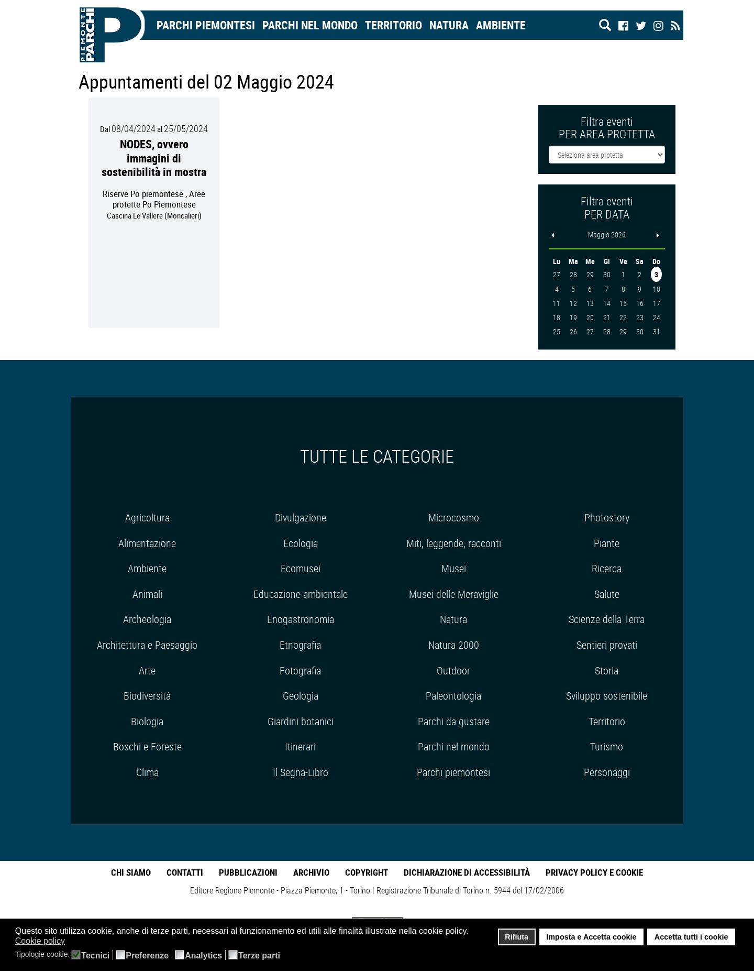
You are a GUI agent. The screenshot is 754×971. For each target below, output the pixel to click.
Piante (606, 543)
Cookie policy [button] (40, 940)
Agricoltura (147, 517)
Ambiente (501, 24)
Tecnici (95, 956)
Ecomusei (300, 568)
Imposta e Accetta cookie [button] (591, 937)
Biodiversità (147, 696)
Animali (147, 594)
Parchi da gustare (454, 721)
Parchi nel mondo (310, 24)
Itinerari (300, 746)
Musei (453, 568)
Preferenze (147, 956)
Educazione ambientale (300, 594)
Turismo (606, 746)
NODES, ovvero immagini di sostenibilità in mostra (154, 157)
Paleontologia (453, 696)
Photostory (606, 517)
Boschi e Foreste (147, 746)
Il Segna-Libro (300, 772)
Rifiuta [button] (516, 937)
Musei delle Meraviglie (453, 594)
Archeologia (147, 619)
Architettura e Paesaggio (147, 645)
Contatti (185, 872)
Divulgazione (300, 517)
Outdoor (453, 670)
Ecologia (300, 543)
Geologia (300, 696)
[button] (72, 941)
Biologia (147, 721)
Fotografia (300, 670)
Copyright (366, 872)
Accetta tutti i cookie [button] (691, 937)
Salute (606, 594)
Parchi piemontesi (453, 772)
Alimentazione (147, 543)
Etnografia (300, 645)
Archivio (311, 872)
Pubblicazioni (248, 872)
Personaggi (607, 772)
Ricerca (607, 568)
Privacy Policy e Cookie (594, 872)
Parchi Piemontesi (206, 24)
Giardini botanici (301, 721)
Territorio (393, 24)
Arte (147, 670)
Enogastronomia (300, 619)
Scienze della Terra (607, 619)
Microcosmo (453, 517)
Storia (606, 670)
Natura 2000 (453, 645)
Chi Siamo (131, 872)
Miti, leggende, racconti (453, 543)
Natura (449, 24)
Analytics (203, 956)
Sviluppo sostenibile (606, 696)
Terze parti (259, 956)
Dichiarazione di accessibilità (467, 872)
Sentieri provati (606, 645)
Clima (147, 772)
